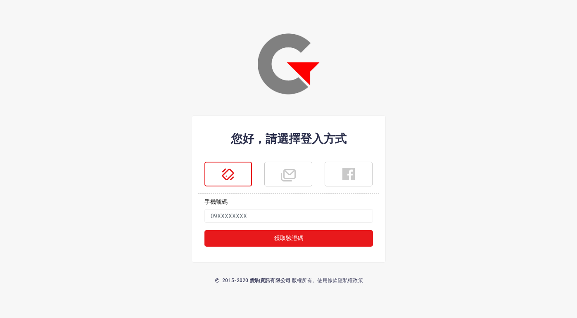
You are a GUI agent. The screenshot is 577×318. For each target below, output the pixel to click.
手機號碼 (216, 201)
